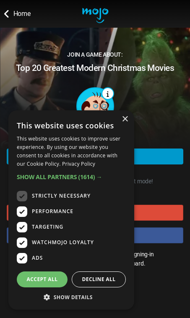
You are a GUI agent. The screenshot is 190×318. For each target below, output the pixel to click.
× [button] (125, 119)
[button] (71, 176)
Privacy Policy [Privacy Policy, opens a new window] (78, 163)
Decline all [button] (99, 279)
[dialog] (71, 210)
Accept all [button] (42, 279)
